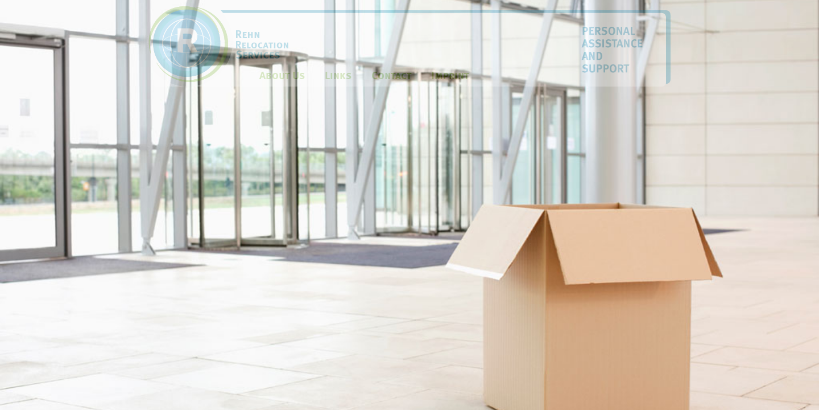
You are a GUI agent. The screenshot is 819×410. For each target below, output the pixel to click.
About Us (282, 75)
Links (338, 75)
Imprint (450, 75)
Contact (391, 75)
